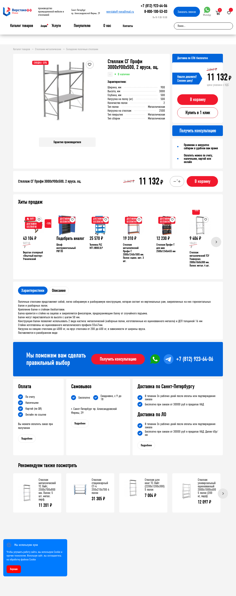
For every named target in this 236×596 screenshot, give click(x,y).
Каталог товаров (21, 26)
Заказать (187, 12)
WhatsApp (207, 11)
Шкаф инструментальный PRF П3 (66, 248)
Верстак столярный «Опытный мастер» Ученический (33, 256)
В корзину (197, 99)
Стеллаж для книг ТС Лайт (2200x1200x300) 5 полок (155, 484)
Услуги (56, 26)
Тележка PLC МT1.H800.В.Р (96, 246)
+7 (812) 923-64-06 (154, 5)
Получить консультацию (118, 359)
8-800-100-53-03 (155, 11)
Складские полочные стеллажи (82, 49)
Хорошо (14, 569)
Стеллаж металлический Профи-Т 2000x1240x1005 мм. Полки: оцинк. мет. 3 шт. (133, 253)
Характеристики (32, 290)
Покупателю (82, 26)
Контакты (128, 26)
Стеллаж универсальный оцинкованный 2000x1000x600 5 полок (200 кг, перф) (207, 488)
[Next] (216, 242)
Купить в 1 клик (197, 112)
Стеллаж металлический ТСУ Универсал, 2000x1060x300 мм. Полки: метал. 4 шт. (199, 259)
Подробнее (26, 438)
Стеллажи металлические (48, 49)
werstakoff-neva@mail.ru (120, 11)
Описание (59, 290)
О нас (107, 26)
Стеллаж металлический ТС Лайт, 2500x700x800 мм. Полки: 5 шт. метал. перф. (47, 489)
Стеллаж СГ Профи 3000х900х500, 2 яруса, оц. (49, 181)
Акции (44, 26)
